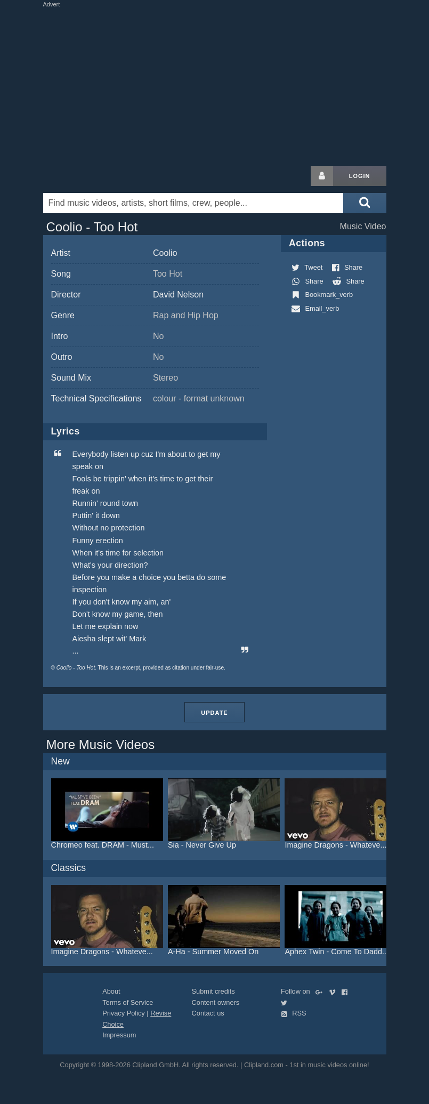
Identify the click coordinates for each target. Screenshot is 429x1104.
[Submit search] (364, 203)
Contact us (208, 1013)
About (111, 991)
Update (214, 713)
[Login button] (322, 176)
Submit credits (213, 991)
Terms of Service (127, 1002)
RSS (293, 1013)
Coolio (165, 252)
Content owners (216, 1002)
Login (359, 176)
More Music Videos (100, 744)
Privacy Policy (123, 1013)
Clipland (99, 176)
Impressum (119, 1035)
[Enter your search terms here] (193, 203)
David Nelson (178, 294)
